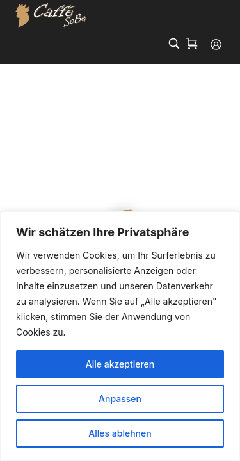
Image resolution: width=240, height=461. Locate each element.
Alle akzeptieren (120, 364)
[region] (120, 336)
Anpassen (120, 398)
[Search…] (174, 43)
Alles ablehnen (119, 433)
